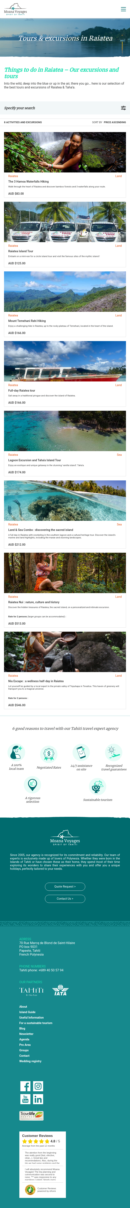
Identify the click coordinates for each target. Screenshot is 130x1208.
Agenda (24, 1039)
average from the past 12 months (38, 1146)
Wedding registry (30, 1061)
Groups (24, 1050)
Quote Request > (65, 886)
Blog (22, 1028)
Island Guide (27, 1012)
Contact (24, 1056)
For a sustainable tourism (35, 1023)
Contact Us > (65, 898)
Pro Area (25, 1045)
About (23, 1006)
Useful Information (31, 1017)
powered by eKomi (46, 1189)
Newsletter (26, 1034)
